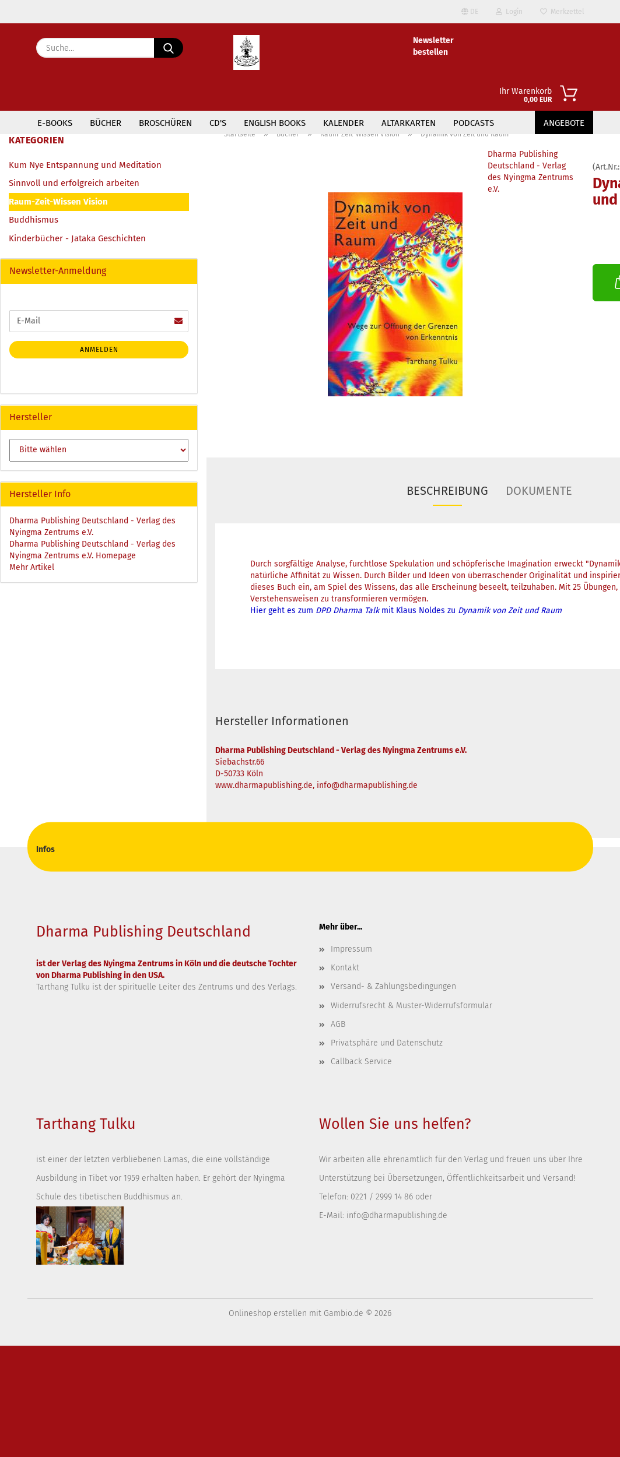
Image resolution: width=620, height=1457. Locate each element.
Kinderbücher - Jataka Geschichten (77, 238)
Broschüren (165, 123)
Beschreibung (447, 491)
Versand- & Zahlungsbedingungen (393, 986)
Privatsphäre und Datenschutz (387, 1043)
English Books (275, 123)
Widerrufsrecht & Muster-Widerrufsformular (411, 1006)
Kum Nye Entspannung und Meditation (85, 165)
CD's (217, 123)
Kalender (343, 123)
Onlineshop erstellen (268, 1313)
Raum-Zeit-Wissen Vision (58, 201)
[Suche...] (168, 48)
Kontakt (345, 968)
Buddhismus (33, 219)
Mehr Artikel (31, 567)
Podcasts (473, 123)
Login (509, 12)
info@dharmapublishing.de (396, 1215)
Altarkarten (408, 123)
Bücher (105, 123)
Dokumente (539, 491)
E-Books (54, 123)
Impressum (351, 949)
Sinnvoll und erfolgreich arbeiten (74, 183)
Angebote (564, 123)
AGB (338, 1024)
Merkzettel (562, 12)
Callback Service (361, 1062)
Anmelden (99, 350)
